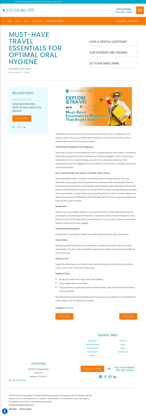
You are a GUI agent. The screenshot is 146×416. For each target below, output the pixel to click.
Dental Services (92, 344)
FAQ (123, 348)
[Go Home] (11, 21)
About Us (92, 340)
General (69, 308)
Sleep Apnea (92, 348)
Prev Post (64, 316)
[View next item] (24, 127)
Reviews (123, 340)
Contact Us (123, 351)
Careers (92, 355)
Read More (22, 118)
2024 (26, 21)
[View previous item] (13, 127)
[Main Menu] (140, 10)
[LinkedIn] (114, 376)
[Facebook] (105, 376)
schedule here (92, 368)
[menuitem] (92, 340)
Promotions (92, 351)
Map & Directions (18, 380)
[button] (5, 411)
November (37, 21)
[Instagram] (110, 376)
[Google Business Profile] (100, 376)
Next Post (128, 316)
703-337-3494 (124, 12)
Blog (17, 21)
